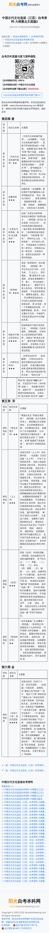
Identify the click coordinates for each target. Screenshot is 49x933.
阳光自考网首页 (20, 36)
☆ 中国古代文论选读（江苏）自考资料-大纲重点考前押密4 (25, 827)
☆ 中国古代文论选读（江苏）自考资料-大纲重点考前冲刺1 (25, 814)
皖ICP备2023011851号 (25, 925)
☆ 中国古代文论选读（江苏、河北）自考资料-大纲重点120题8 (25, 839)
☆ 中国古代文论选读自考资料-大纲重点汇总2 (23, 792)
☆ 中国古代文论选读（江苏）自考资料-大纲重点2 (25, 868)
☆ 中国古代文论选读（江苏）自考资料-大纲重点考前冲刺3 (25, 808)
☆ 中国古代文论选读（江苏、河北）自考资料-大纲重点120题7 (25, 843)
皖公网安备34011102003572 (17, 928)
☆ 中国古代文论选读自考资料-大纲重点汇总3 (23, 789)
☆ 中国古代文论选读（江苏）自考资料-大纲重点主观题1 (25, 881)
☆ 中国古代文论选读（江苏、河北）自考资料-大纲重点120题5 (25, 849)
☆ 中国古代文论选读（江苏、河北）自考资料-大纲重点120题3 (25, 855)
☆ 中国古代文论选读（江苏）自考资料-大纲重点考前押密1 (25, 836)
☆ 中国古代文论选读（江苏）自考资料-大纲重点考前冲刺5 (25, 802)
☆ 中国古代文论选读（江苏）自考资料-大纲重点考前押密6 (25, 821)
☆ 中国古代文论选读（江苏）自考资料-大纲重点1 (25, 871)
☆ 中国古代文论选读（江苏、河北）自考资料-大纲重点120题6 (25, 846)
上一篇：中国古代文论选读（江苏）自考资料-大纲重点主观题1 (24, 765)
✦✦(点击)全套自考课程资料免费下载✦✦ (22, 95)
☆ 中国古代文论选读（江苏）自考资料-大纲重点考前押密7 (25, 817)
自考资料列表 (19, 39)
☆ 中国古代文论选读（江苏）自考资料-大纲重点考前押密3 (25, 830)
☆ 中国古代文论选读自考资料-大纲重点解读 (22, 798)
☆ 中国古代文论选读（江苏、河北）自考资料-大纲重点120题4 (25, 852)
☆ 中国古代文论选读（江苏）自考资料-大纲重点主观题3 (25, 874)
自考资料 (6, 925)
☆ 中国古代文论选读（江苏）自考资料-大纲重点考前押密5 (25, 824)
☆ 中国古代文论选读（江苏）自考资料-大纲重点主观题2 (25, 877)
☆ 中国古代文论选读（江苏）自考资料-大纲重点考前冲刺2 (25, 811)
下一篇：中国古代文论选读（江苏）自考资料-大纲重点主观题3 (24, 770)
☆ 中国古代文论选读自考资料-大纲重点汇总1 (23, 795)
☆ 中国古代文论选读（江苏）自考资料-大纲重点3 (25, 865)
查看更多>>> (7, 786)
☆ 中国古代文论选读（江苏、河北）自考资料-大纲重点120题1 (25, 862)
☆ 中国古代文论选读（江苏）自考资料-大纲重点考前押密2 (25, 833)
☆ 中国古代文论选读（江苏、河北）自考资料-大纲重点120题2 (25, 858)
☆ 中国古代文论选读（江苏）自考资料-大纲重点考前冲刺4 (25, 805)
